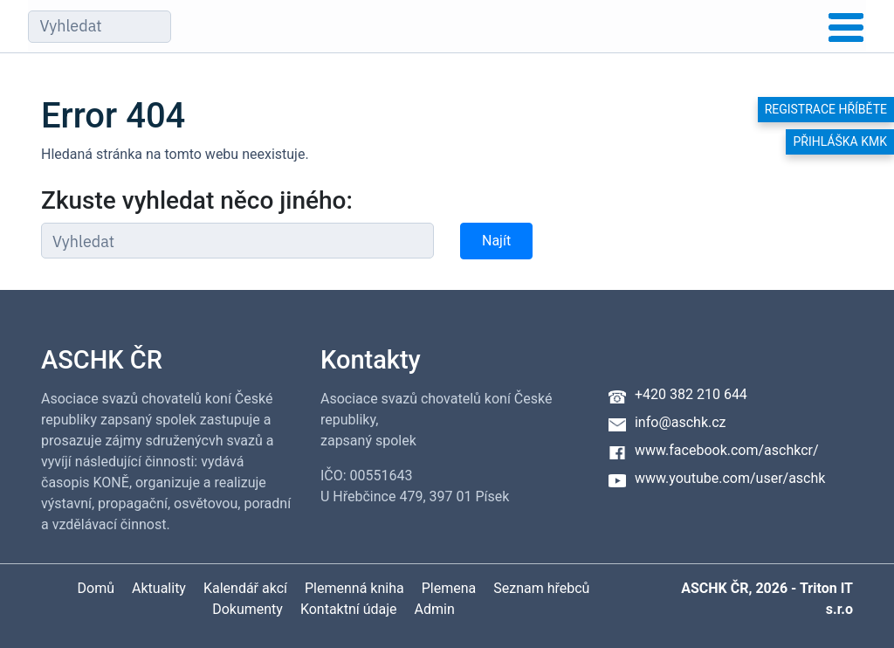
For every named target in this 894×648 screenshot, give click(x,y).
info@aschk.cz (680, 422)
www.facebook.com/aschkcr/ (727, 450)
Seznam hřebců (541, 588)
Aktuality (159, 588)
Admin (435, 609)
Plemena (449, 588)
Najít (496, 240)
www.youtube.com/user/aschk (730, 478)
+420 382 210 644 (691, 394)
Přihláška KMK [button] (840, 141)
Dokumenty (247, 609)
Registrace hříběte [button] (826, 109)
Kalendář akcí (245, 588)
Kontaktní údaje (348, 609)
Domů (96, 588)
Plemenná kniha (354, 588)
